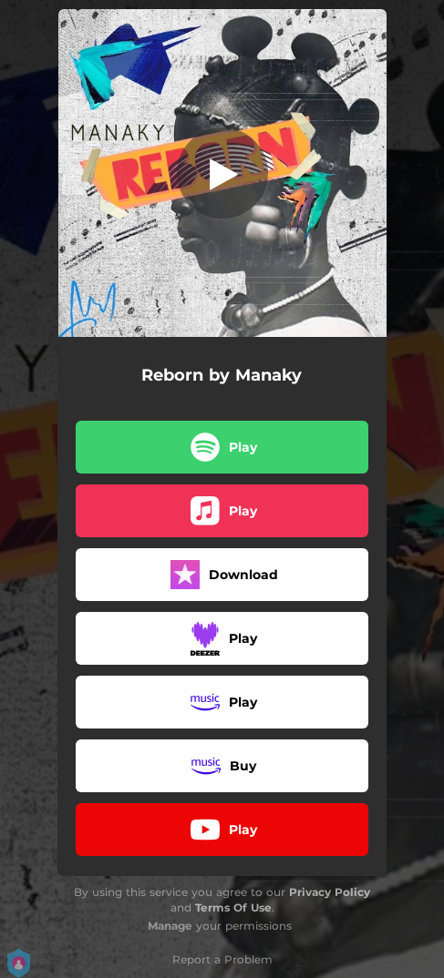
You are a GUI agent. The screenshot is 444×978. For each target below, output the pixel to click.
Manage (170, 925)
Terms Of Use (233, 907)
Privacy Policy (329, 892)
